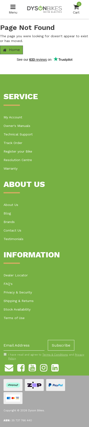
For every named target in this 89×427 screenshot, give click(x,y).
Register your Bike (18, 151)
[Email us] (9, 367)
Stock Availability (17, 309)
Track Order (13, 143)
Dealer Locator (16, 275)
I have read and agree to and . (44, 356)
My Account (13, 117)
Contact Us (12, 230)
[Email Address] (24, 345)
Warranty (11, 168)
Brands (9, 222)
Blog (7, 213)
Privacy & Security (18, 292)
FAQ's (8, 284)
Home (11, 49)
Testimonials (13, 239)
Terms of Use (14, 318)
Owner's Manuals (17, 126)
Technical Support (18, 134)
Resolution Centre (18, 160)
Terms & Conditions (55, 354)
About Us (11, 205)
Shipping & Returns (19, 301)
